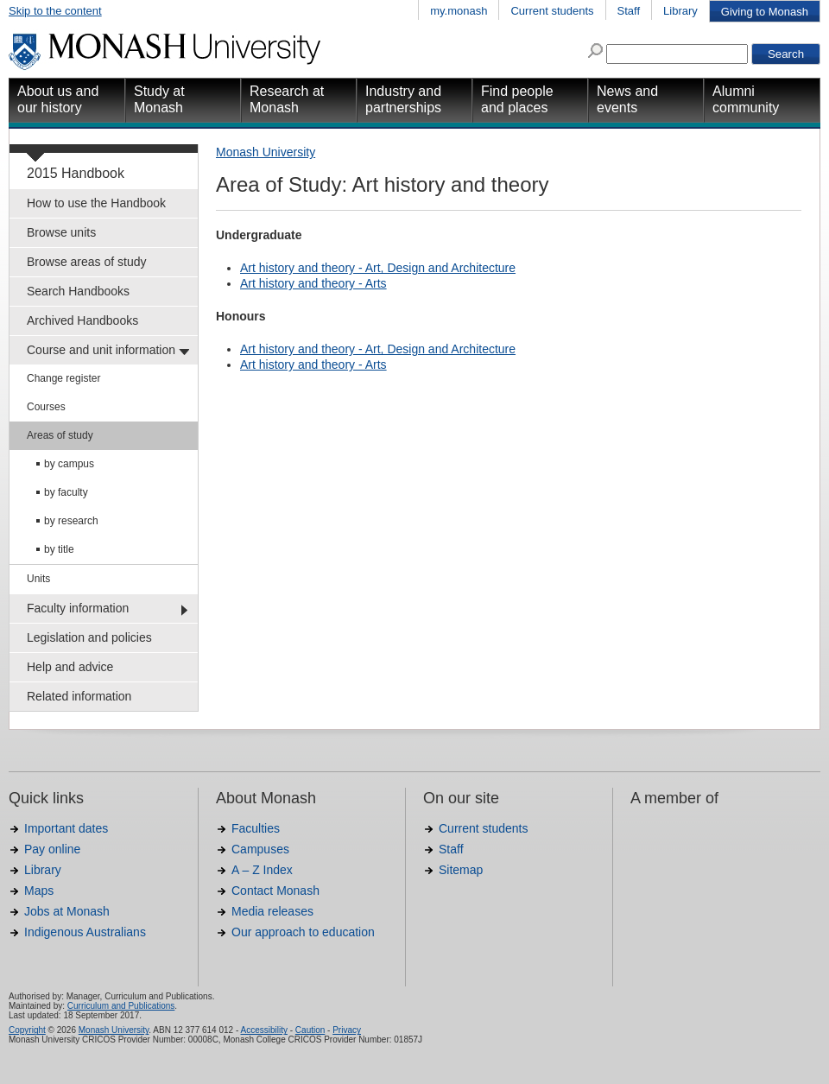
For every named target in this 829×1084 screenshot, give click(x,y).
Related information (79, 696)
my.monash (458, 10)
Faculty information (78, 608)
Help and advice (70, 667)
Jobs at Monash (67, 911)
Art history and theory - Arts (313, 283)
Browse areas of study (87, 262)
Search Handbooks (78, 291)
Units (38, 579)
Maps (39, 890)
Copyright (27, 1030)
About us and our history (57, 99)
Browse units (61, 232)
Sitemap (461, 870)
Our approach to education (303, 932)
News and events (627, 99)
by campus (69, 464)
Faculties (255, 828)
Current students (551, 10)
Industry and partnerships (403, 99)
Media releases (272, 911)
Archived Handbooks (82, 320)
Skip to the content (55, 10)
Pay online (52, 849)
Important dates (66, 828)
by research (71, 521)
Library (680, 10)
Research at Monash (287, 99)
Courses (46, 407)
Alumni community (745, 99)
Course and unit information (101, 350)
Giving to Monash (764, 11)
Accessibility (263, 1030)
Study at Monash (159, 99)
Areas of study (60, 435)
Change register (63, 378)
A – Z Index (262, 870)
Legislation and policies (89, 637)
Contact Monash (275, 890)
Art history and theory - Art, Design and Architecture (378, 268)
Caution (310, 1030)
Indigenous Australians (85, 932)
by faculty (66, 492)
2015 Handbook (75, 173)
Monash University (265, 152)
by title (59, 549)
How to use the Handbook (96, 203)
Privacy (346, 1030)
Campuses (260, 849)
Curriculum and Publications (121, 1006)
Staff (629, 10)
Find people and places (517, 99)
